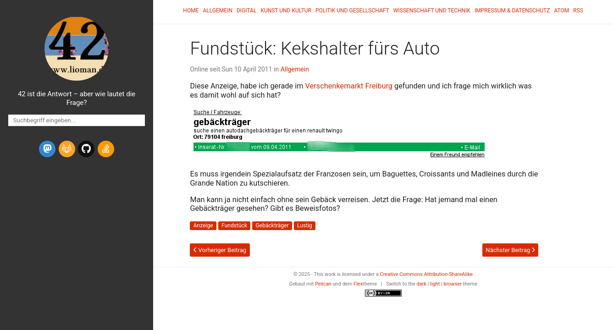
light (435, 284)
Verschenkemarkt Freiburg (348, 86)
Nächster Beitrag (510, 250)
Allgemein (217, 10)
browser (453, 284)
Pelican (323, 284)
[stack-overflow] (106, 149)
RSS (578, 10)
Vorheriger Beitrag (219, 250)
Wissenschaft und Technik (431, 10)
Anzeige (203, 225)
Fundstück (234, 225)
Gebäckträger (272, 225)
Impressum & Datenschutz (512, 10)
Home (191, 10)
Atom (561, 10)
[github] (86, 149)
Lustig (304, 225)
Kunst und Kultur (285, 10)
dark (422, 284)
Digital (246, 10)
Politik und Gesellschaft (352, 10)
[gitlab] (67, 149)
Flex (358, 284)
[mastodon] (47, 149)
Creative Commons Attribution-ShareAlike (426, 274)
